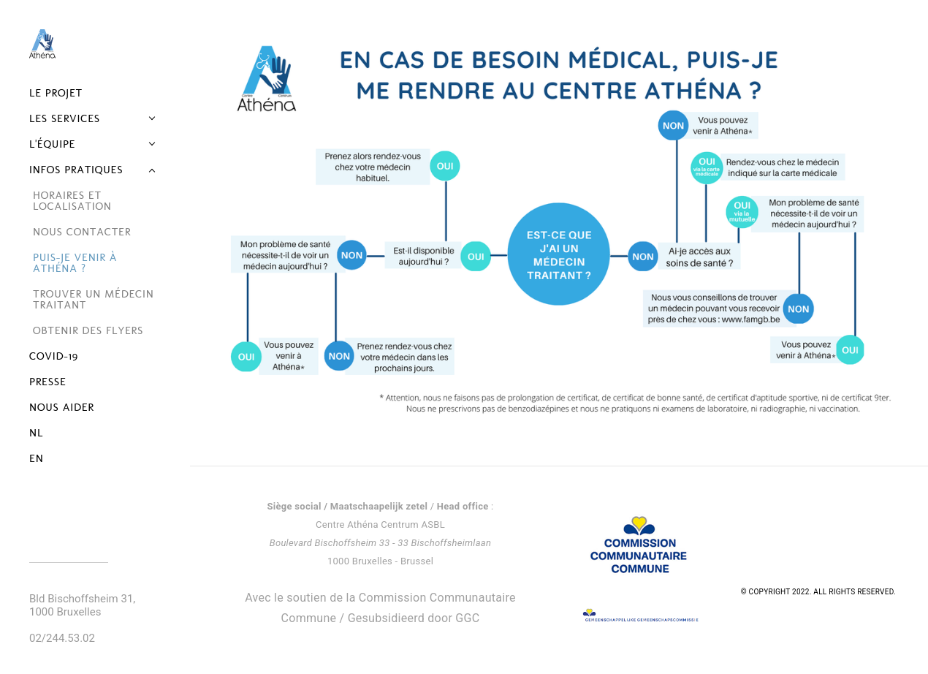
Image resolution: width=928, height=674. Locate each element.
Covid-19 (53, 356)
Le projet (56, 92)
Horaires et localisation (72, 201)
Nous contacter (82, 231)
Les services (64, 118)
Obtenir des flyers (88, 330)
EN (36, 458)
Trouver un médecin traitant (93, 299)
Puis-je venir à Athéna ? (75, 263)
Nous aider (61, 407)
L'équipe (52, 144)
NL (36, 432)
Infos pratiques (76, 169)
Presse (47, 381)
